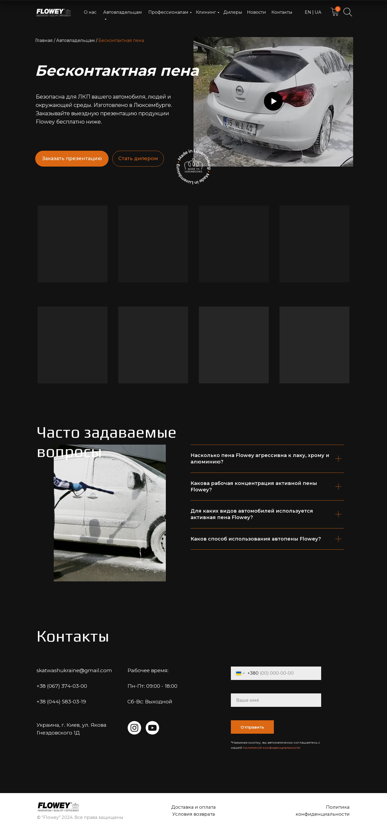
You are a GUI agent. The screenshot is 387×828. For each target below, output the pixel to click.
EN (308, 12)
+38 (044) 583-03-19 (61, 702)
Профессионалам (168, 12)
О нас (90, 12)
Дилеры (232, 12)
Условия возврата (193, 814)
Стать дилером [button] (138, 158)
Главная (44, 40)
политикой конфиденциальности (271, 748)
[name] (276, 700)
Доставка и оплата (193, 807)
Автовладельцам (75, 40)
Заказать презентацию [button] (72, 158)
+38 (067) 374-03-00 (62, 686)
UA (317, 12)
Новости (256, 12)
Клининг (206, 12)
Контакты (281, 12)
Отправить (252, 727)
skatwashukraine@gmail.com (74, 670)
